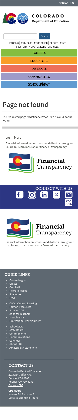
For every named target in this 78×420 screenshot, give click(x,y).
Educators (39, 61)
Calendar (14, 341)
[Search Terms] (20, 36)
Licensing (13, 43)
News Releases (18, 291)
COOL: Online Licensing (23, 303)
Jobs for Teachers (19, 314)
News (32, 46)
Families (39, 53)
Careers (41, 46)
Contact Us (66, 3)
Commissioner (18, 334)
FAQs (12, 298)
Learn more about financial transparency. (42, 147)
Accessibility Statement (23, 348)
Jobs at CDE (16, 310)
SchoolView (16, 326)
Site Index (53, 46)
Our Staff (14, 287)
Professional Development (25, 321)
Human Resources (20, 307)
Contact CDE (15, 385)
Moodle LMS (16, 317)
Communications (19, 337)
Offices (54, 43)
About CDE (26, 43)
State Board (41, 43)
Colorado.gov (17, 280)
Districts (39, 69)
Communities (39, 77)
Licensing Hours (28, 398)
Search (44, 36)
